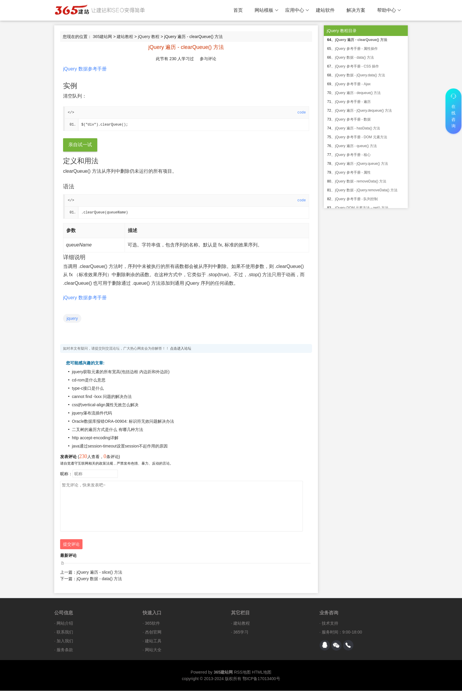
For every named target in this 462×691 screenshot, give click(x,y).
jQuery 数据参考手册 (85, 68)
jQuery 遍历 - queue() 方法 (356, 146)
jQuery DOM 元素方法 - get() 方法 (361, 208)
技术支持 (330, 623)
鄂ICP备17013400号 (261, 679)
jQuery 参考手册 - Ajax (353, 84)
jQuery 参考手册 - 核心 (353, 155)
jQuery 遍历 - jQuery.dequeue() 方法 (363, 110)
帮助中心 (389, 10)
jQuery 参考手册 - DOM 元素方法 (361, 137)
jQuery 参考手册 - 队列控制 (356, 199)
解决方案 (355, 10)
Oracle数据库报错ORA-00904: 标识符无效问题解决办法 (123, 421)
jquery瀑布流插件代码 (92, 413)
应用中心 (297, 10)
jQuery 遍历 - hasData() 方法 (357, 128)
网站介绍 (65, 623)
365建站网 (102, 36)
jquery (72, 318)
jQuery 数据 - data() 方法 (99, 579)
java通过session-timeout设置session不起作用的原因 (120, 446)
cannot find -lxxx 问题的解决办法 (102, 396)
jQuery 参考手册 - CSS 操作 (357, 66)
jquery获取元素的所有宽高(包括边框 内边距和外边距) (120, 372)
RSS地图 (242, 672)
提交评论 (71, 544)
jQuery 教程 (148, 36)
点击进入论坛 (180, 349)
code (301, 113)
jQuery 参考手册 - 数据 (353, 119)
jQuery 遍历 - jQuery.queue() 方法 (361, 164)
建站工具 (153, 641)
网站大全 (153, 650)
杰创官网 (153, 632)
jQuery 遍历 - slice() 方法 (99, 572)
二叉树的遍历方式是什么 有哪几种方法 (107, 429)
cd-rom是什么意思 (88, 380)
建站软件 (325, 10)
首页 (238, 10)
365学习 (240, 632)
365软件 (152, 623)
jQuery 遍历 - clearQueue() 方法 (361, 40)
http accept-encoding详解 (95, 438)
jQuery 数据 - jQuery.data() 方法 (360, 75)
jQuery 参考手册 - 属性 (353, 172)
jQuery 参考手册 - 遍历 (353, 102)
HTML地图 (261, 672)
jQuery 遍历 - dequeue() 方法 (358, 93)
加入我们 (65, 641)
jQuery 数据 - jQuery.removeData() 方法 (366, 190)
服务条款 (65, 650)
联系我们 (65, 632)
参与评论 (208, 58)
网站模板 (266, 10)
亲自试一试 (80, 144)
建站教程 (125, 36)
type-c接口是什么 (88, 388)
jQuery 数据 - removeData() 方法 (360, 181)
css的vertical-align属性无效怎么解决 (105, 405)
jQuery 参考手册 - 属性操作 (356, 49)
